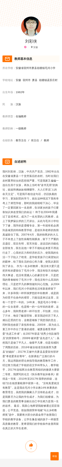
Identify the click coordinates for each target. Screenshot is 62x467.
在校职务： (9, 140)
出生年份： (9, 92)
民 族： (9, 104)
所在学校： (9, 68)
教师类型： (9, 116)
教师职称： (9, 129)
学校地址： (9, 80)
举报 (54, 456)
